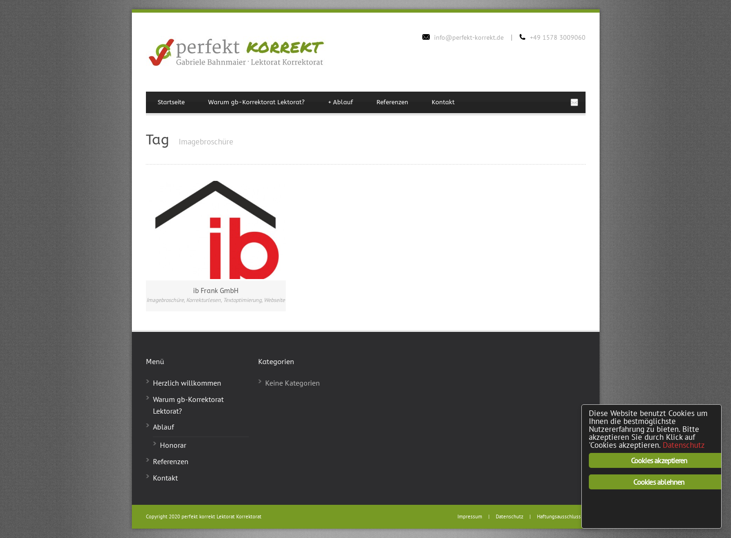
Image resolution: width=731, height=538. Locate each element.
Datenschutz (509, 516)
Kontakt (443, 102)
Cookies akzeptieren (659, 460)
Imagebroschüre (165, 299)
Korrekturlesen (203, 299)
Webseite (274, 299)
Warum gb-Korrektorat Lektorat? (256, 102)
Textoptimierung (242, 299)
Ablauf (340, 102)
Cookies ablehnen (658, 482)
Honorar (173, 445)
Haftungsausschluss (559, 516)
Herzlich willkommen (187, 382)
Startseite (171, 102)
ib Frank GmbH (216, 291)
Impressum (469, 516)
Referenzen (392, 102)
